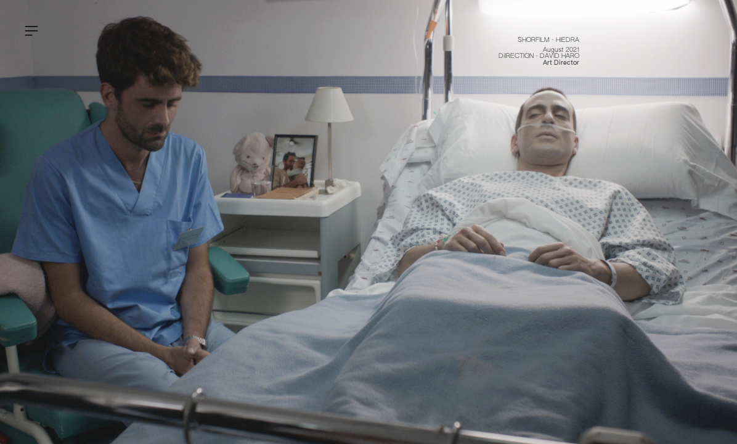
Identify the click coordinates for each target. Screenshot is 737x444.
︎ (31, 31)
